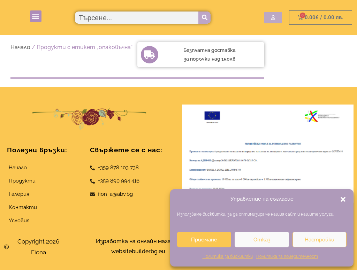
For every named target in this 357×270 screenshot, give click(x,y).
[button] (343, 199)
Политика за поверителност (287, 256)
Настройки (319, 240)
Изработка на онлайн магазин (138, 241)
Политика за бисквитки (228, 256)
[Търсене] (204, 17)
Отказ (261, 240)
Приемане (204, 240)
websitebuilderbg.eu (140, 251)
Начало (20, 47)
